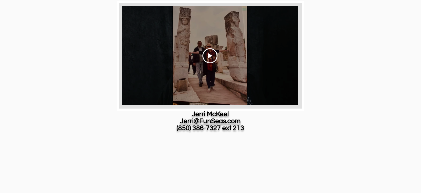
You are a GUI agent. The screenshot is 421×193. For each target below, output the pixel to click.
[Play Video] (209, 55)
